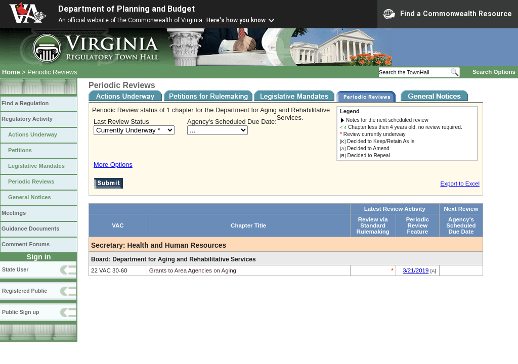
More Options (113, 164)
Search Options (493, 72)
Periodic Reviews (31, 181)
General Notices (29, 197)
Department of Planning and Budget (126, 9)
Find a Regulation (25, 103)
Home (11, 72)
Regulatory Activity (27, 119)
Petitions (20, 150)
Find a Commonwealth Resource (447, 14)
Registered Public (24, 291)
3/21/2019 (415, 270)
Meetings (14, 213)
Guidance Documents (30, 228)
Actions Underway (32, 134)
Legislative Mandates (36, 166)
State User (15, 269)
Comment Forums (26, 244)
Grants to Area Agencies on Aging (192, 270)
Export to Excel (460, 183)
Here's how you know (236, 20)
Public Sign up (20, 312)
